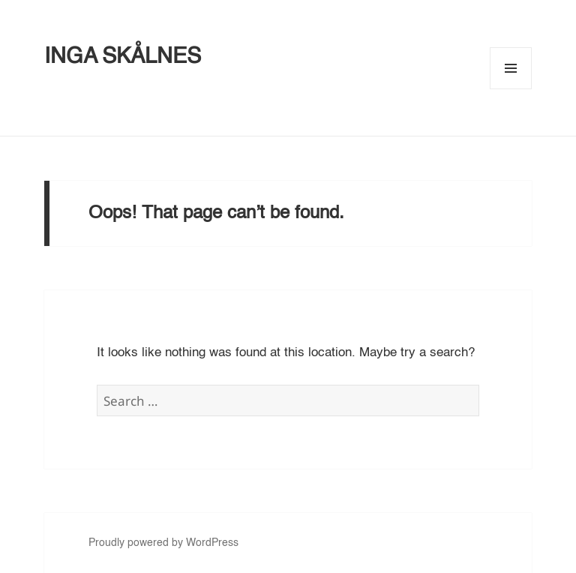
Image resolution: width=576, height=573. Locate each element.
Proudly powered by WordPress (163, 543)
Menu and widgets (511, 88)
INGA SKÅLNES (122, 57)
